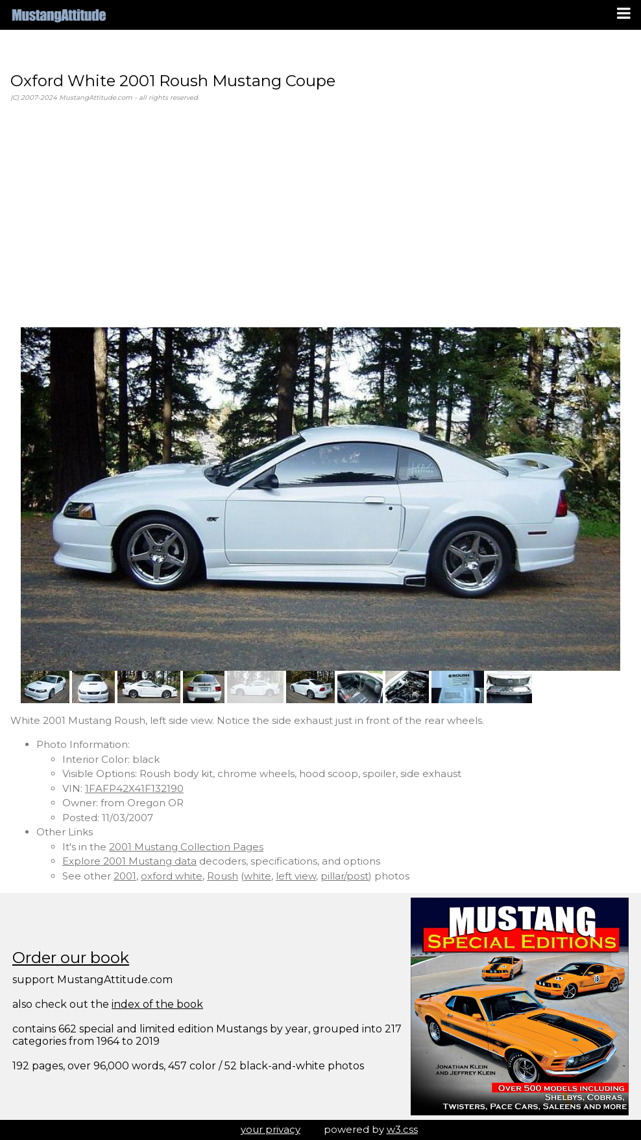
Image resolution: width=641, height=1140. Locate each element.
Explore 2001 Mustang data (129, 861)
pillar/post (344, 876)
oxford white (171, 876)
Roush (222, 876)
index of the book (157, 1004)
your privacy (270, 1129)
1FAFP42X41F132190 (134, 788)
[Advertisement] (320, 215)
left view (296, 876)
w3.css (402, 1129)
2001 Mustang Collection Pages (186, 847)
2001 (125, 876)
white (257, 876)
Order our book (70, 957)
